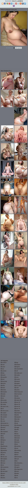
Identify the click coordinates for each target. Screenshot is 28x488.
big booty (4, 381)
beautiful (4, 377)
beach (3, 375)
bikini (3, 385)
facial (3, 433)
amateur (3, 362)
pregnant (18, 417)
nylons (17, 389)
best (2, 379)
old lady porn (19, 391)
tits (16, 461)
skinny (17, 442)
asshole (3, 371)
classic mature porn (6, 406)
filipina (3, 440)
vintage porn (19, 469)
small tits (18, 446)
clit (2, 408)
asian (3, 366)
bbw (2, 373)
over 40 (17, 402)
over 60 (17, 406)
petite (17, 414)
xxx (16, 477)
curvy (3, 421)
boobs (3, 394)
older (17, 396)
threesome (18, 456)
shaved (17, 435)
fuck (2, 442)
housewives (4, 467)
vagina (17, 467)
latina (3, 477)
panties (17, 410)
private (17, 419)
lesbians (17, 364)
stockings (18, 450)
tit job (17, 458)
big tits (3, 383)
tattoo (17, 452)
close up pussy (5, 410)
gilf (2, 444)
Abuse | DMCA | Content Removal (10, 482)
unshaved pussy (20, 463)
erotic (3, 429)
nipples (17, 383)
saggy (17, 427)
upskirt (17, 465)
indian (3, 469)
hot (2, 465)
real (16, 423)
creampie (4, 414)
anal (2, 364)
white (17, 473)
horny (3, 463)
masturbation (19, 368)
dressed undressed (6, 423)
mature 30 (18, 400)
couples (3, 412)
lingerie (17, 366)
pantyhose (18, 412)
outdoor (17, 398)
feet (2, 438)
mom (17, 377)
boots (3, 396)
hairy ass (4, 456)
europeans (4, 431)
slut (16, 444)
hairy (3, 454)
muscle (17, 379)
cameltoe (4, 402)
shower (17, 438)
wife (16, 475)
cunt (2, 419)
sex (16, 431)
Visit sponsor (18, 47)
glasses (3, 448)
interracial (4, 471)
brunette (3, 400)
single (17, 440)
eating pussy (5, 425)
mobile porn (18, 373)
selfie (17, 429)
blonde (3, 389)
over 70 (17, 408)
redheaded (18, 425)
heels (3, 461)
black (3, 387)
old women (18, 394)
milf (16, 371)
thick (16, 454)
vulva (17, 471)
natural (17, 381)
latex (3, 475)
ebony (3, 427)
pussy (17, 421)
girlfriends (4, 446)
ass (2, 368)
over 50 (17, 404)
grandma (4, 450)
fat (2, 435)
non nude (18, 385)
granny (3, 452)
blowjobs (4, 391)
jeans (3, 473)
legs (16, 362)
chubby (3, 404)
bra (2, 398)
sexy (16, 433)
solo (16, 448)
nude (17, 387)
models (17, 375)
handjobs (4, 458)
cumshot (4, 417)
